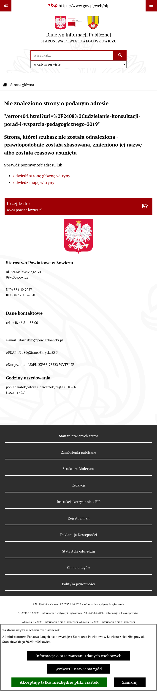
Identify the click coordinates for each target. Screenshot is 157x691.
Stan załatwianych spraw (78, 436)
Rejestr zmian (78, 518)
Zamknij (129, 682)
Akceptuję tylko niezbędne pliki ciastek (59, 682)
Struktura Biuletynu (78, 469)
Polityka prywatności (78, 584)
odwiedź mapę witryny (33, 182)
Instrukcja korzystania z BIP (78, 502)
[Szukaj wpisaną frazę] (120, 55)
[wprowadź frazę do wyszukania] (72, 55)
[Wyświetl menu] (151, 5)
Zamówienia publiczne (78, 452)
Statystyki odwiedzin (78, 551)
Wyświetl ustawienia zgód (78, 669)
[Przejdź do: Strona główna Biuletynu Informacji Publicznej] (5, 84)
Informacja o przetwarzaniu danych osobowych (78, 655)
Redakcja (79, 485)
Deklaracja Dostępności (78, 535)
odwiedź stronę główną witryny (41, 175)
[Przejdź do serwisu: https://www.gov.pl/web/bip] (78, 5)
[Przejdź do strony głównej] (78, 30)
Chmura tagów (78, 567)
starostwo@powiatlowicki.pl (40, 340)
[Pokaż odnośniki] (5, 5)
